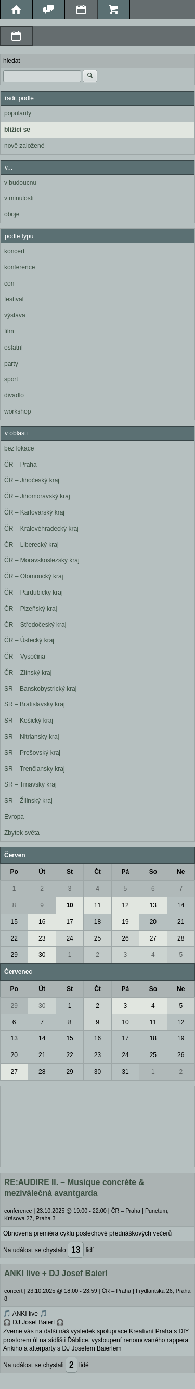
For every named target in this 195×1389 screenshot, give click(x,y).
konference (19, 267)
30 (41, 954)
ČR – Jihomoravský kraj (37, 496)
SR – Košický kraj (28, 720)
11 (97, 905)
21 (180, 921)
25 (97, 938)
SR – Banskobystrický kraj (40, 688)
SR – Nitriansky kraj (31, 736)
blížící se (17, 129)
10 (69, 905)
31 (125, 1071)
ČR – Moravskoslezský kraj (42, 560)
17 (69, 921)
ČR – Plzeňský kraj (30, 608)
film (9, 331)
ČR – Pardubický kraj (33, 592)
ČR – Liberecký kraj (31, 544)
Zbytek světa (22, 833)
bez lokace (19, 448)
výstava (14, 315)
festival (13, 299)
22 (14, 938)
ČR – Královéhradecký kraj (41, 528)
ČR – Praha (20, 464)
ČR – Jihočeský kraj (31, 480)
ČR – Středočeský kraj (35, 624)
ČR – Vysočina (24, 656)
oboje (11, 214)
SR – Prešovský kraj (32, 752)
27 (153, 938)
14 (180, 905)
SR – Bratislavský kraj (34, 704)
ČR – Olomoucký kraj (33, 576)
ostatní (13, 347)
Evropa (14, 816)
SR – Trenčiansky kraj (34, 769)
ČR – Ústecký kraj (29, 640)
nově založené (24, 145)
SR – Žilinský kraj (28, 800)
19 (125, 921)
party (11, 363)
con (9, 283)
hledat (11, 61)
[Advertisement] (97, 1125)
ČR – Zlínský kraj (27, 672)
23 (41, 938)
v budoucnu (20, 182)
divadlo (14, 395)
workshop (17, 411)
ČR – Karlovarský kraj (34, 512)
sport (11, 379)
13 (153, 905)
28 (180, 938)
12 (125, 905)
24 (69, 938)
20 (153, 921)
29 (14, 954)
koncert (14, 251)
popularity (17, 113)
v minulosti (19, 198)
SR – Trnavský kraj (30, 784)
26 (125, 938)
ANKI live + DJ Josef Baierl (56, 1273)
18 (97, 921)
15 (14, 921)
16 (41, 921)
